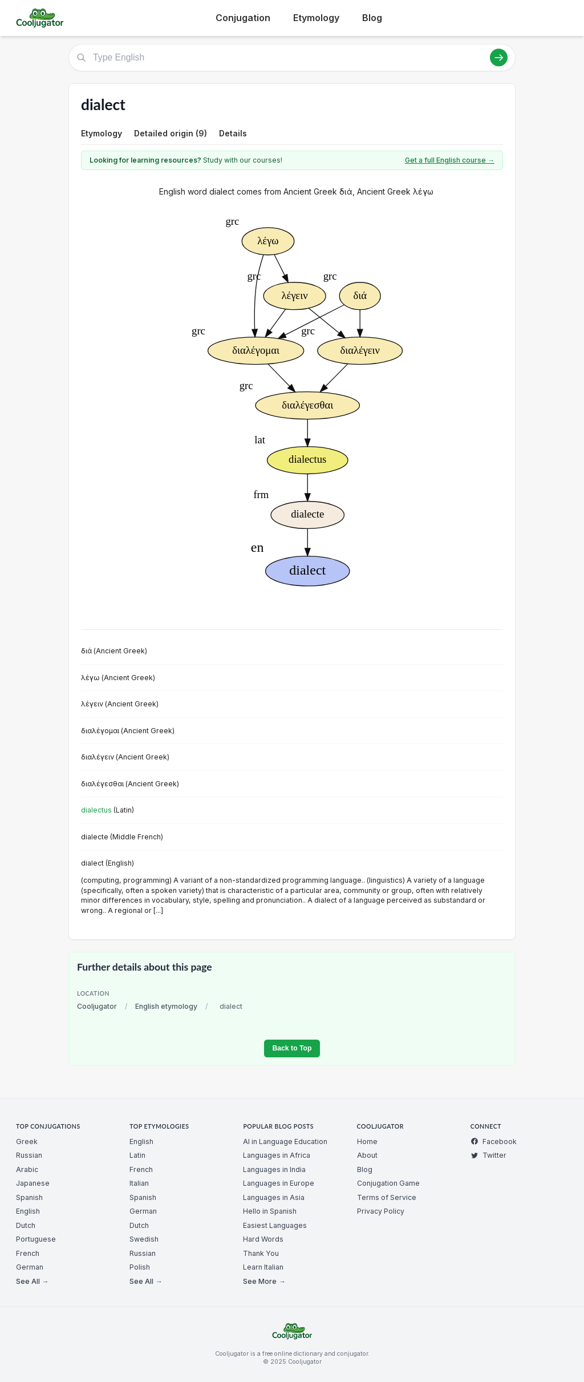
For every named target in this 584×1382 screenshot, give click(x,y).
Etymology (316, 17)
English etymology (166, 1006)
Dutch (25, 1225)
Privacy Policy (380, 1211)
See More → (264, 1281)
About (367, 1155)
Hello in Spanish (270, 1211)
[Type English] (292, 57)
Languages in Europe (278, 1183)
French (27, 1253)
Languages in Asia (274, 1197)
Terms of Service (386, 1197)
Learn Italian (263, 1267)
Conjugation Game (388, 1183)
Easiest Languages (275, 1225)
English (28, 1211)
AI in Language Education (285, 1141)
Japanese (33, 1183)
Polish (139, 1267)
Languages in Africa (276, 1155)
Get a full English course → (449, 160)
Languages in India (274, 1169)
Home (367, 1141)
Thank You (261, 1253)
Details (233, 133)
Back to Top (291, 1048)
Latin (137, 1155)
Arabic (27, 1169)
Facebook (494, 1141)
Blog (372, 17)
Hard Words (263, 1239)
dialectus (96, 810)
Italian (139, 1183)
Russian (29, 1155)
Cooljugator (97, 1006)
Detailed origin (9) (170, 133)
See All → (32, 1281)
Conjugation (243, 17)
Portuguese (36, 1239)
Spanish (29, 1197)
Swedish (144, 1239)
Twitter (488, 1155)
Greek (27, 1141)
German (29, 1267)
